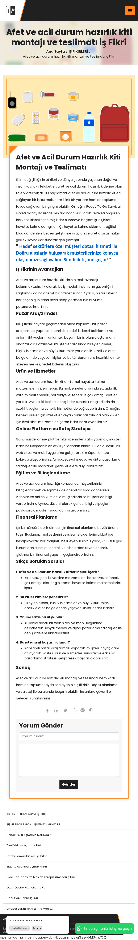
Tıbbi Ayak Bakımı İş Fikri (22, 898)
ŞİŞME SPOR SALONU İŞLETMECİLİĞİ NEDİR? (33, 824)
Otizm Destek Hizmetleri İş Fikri (26, 887)
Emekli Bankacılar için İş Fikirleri (27, 856)
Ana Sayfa (55, 51)
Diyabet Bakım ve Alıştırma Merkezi (30, 908)
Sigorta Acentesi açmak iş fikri (27, 866)
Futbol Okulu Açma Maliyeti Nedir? (29, 835)
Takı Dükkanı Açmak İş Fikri (24, 845)
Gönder (69, 784)
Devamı (37, 928)
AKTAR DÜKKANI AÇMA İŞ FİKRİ (26, 814)
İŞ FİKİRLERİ (78, 51)
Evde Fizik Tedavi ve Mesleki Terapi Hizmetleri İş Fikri (41, 877)
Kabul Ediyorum (20, 928)
